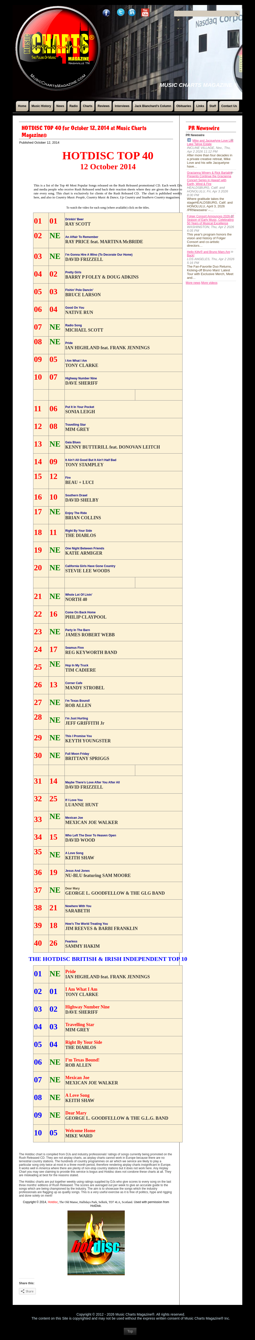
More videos (209, 283)
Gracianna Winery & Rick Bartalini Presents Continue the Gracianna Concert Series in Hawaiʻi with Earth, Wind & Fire (209, 178)
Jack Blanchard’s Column (153, 106)
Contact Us (229, 106)
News (60, 106)
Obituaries (183, 106)
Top (130, 1334)
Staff (212, 106)
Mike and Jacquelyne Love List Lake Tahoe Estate (210, 142)
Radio (73, 106)
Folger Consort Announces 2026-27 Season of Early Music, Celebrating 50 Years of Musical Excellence (210, 220)
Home (22, 106)
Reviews (104, 106)
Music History (41, 106)
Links (200, 106)
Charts (87, 106)
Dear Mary (72, 888)
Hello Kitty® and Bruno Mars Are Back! (208, 253)
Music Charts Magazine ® (199, 85)
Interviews (122, 106)
